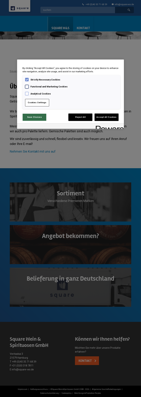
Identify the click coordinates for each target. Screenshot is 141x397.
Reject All (80, 117)
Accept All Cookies (106, 117)
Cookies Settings (37, 102)
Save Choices (34, 117)
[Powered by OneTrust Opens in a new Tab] (108, 126)
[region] (70, 94)
